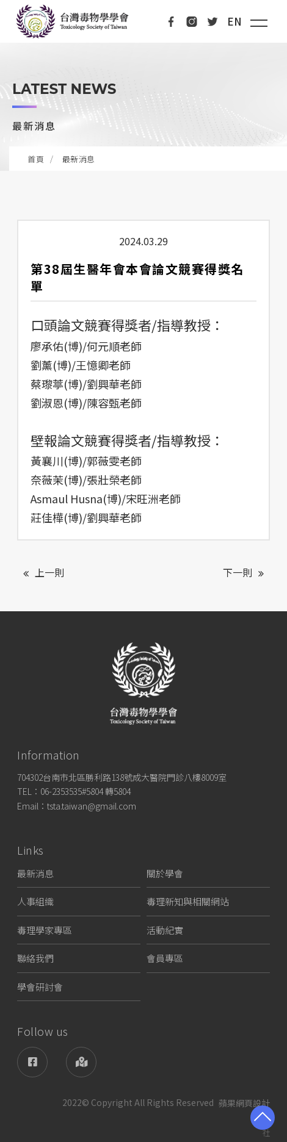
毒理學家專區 (44, 930)
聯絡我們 (35, 958)
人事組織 (35, 901)
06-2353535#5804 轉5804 (85, 791)
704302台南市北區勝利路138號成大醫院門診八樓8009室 (122, 777)
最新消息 (35, 873)
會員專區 (165, 958)
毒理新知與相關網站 (188, 901)
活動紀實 (165, 930)
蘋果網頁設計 (244, 1103)
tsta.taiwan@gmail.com (91, 806)
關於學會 (165, 873)
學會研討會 (40, 986)
